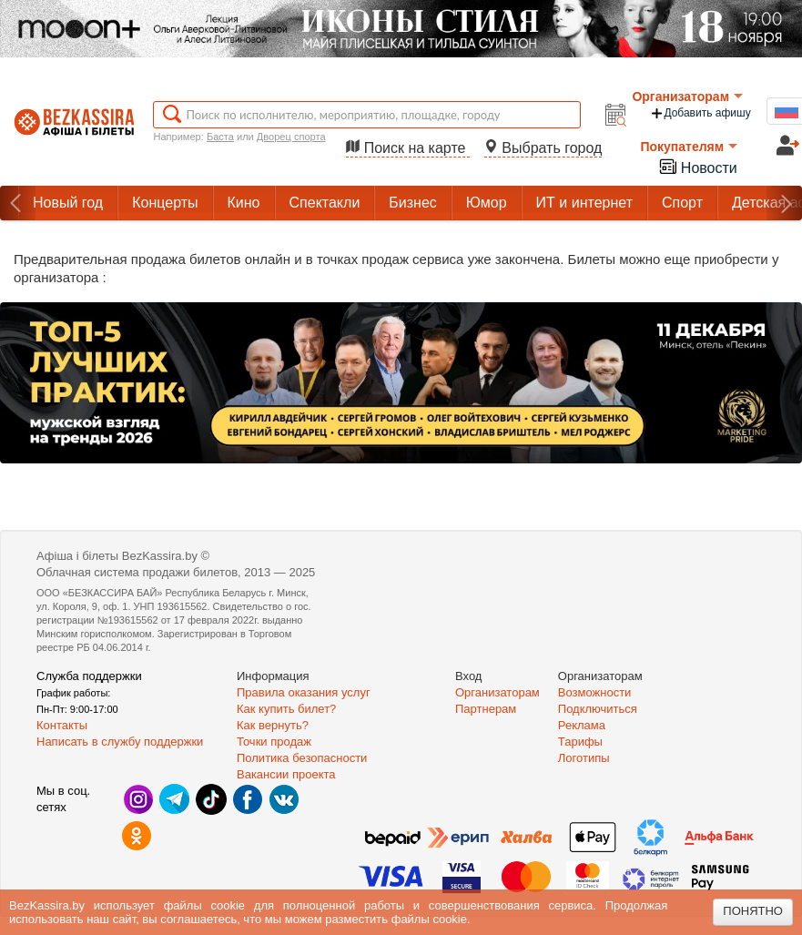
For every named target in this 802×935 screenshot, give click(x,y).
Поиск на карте (408, 148)
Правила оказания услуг (304, 692)
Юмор (486, 202)
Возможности (595, 692)
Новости (697, 166)
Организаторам (687, 96)
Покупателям (688, 146)
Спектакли (324, 202)
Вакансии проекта (286, 774)
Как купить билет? (286, 709)
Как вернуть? (273, 725)
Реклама (581, 725)
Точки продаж (274, 741)
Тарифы (580, 741)
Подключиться (597, 709)
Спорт (682, 202)
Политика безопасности (302, 758)
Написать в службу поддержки (119, 741)
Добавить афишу (700, 113)
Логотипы (584, 758)
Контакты (61, 725)
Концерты (165, 202)
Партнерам (485, 709)
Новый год (68, 202)
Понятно (753, 911)
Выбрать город (543, 148)
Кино (244, 202)
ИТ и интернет (584, 202)
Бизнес (413, 202)
